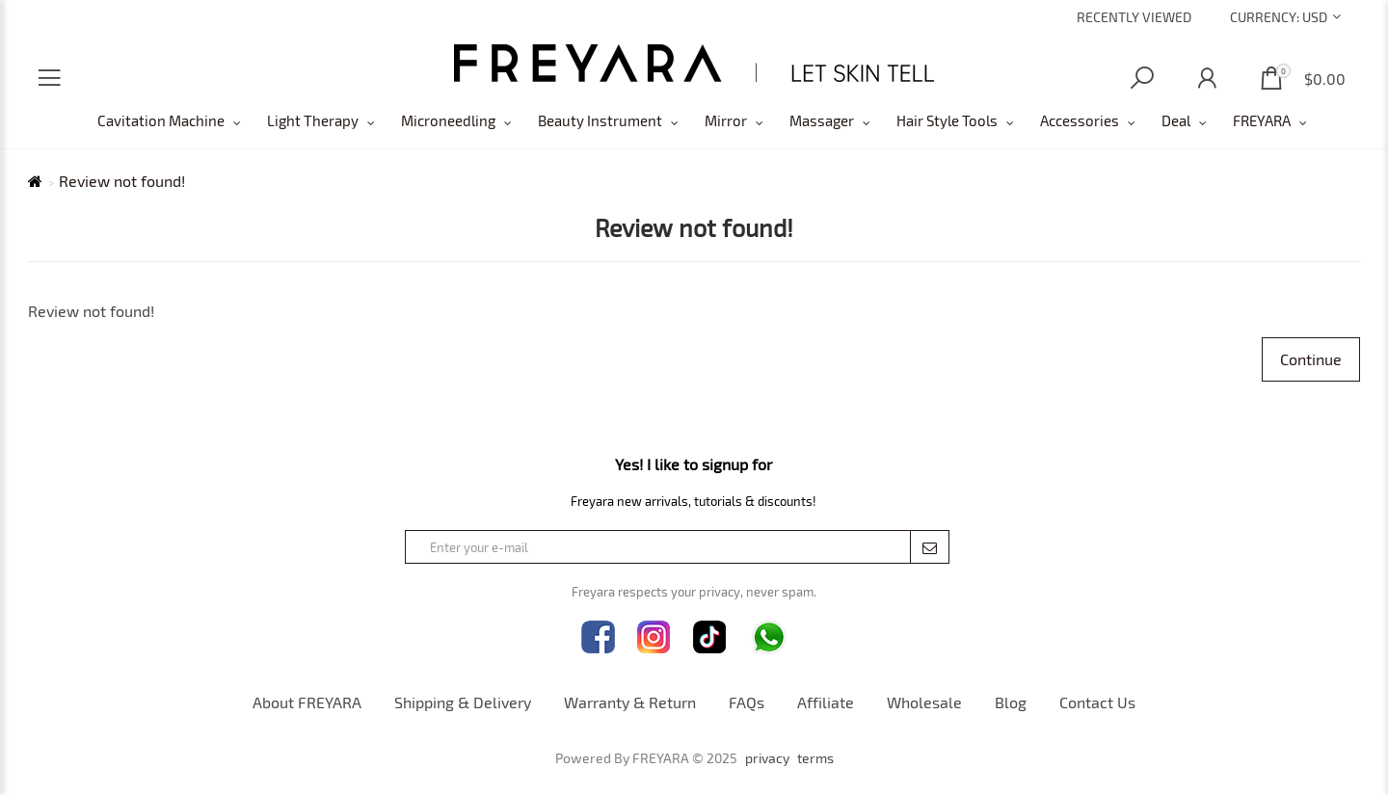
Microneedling (448, 120)
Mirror (726, 120)
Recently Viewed (1134, 17)
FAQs (746, 702)
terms (815, 758)
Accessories (1079, 120)
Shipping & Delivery (462, 702)
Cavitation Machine (161, 120)
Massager (821, 120)
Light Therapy (313, 120)
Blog (1011, 702)
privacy (767, 758)
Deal (1175, 120)
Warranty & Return (630, 702)
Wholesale (924, 702)
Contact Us (1097, 702)
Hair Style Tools (947, 120)
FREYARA (1262, 120)
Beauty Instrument (600, 120)
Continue (1311, 359)
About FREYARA (307, 702)
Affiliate (825, 702)
